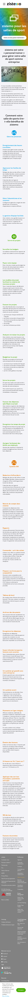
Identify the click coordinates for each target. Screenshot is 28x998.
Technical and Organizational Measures (8, 882)
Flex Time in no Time (21, 924)
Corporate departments (20, 863)
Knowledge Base (5, 980)
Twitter (3, 959)
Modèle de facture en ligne (7, 924)
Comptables (20, 889)
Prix (2, 867)
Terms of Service (5, 870)
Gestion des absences (20, 928)
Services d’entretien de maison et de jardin (21, 881)
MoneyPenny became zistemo (8, 885)
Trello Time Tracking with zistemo (20, 911)
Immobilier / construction (20, 874)
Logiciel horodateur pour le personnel (21, 938)
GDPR (2, 873)
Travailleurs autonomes (20, 886)
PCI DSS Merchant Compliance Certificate (6, 890)
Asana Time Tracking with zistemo (20, 899)
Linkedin (4, 956)
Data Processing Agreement (8, 878)
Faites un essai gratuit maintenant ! (14, 37)
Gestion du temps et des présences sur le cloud (21, 933)
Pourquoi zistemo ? (6, 862)
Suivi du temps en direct (21, 943)
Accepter (21, 990)
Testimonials (4, 865)
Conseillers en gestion (20, 870)
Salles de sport (20, 877)
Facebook (4, 953)
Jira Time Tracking (21, 902)
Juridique (19, 866)
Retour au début (5, 899)
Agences (19, 859)
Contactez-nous (5, 859)
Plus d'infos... (6, 996)
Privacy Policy (4, 875)
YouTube (4, 962)
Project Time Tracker (20, 906)
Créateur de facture (6, 922)
